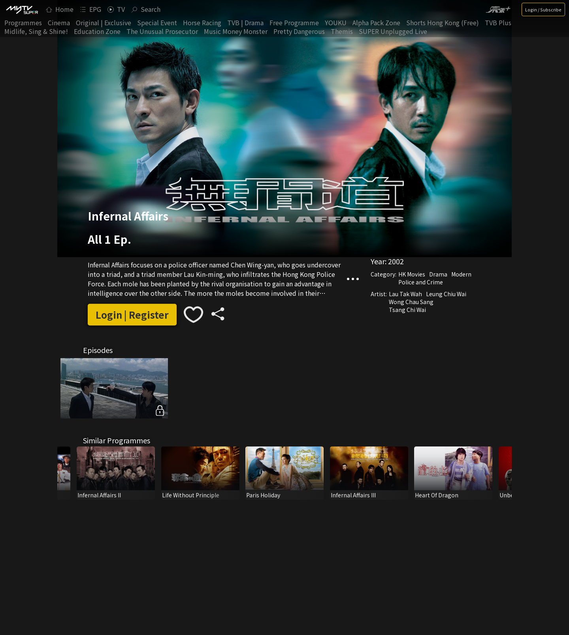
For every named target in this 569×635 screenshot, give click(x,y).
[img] (22, 9)
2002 (396, 261)
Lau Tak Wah (405, 294)
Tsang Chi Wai (407, 310)
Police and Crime (420, 282)
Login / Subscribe (543, 9)
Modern (461, 274)
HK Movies (411, 274)
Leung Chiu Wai (446, 294)
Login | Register (132, 314)
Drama (438, 274)
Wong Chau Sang (411, 302)
